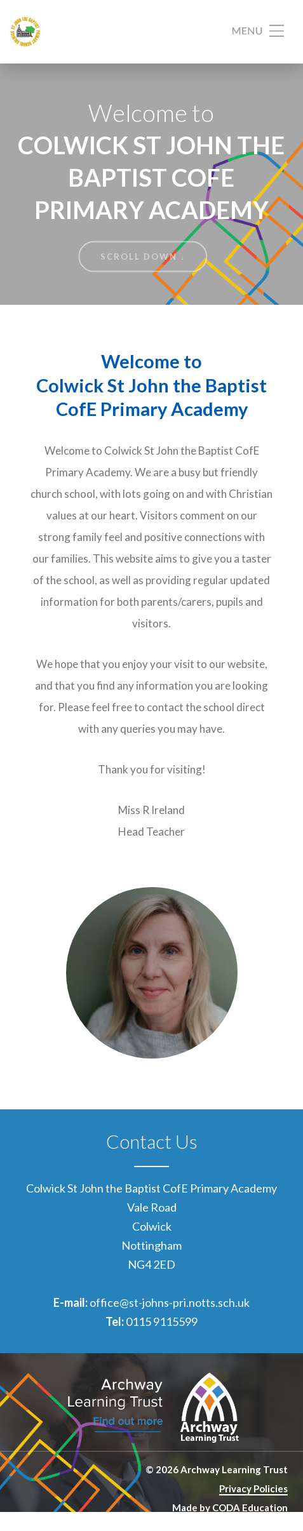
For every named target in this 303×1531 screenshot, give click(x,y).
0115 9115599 (162, 1321)
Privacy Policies (253, 1488)
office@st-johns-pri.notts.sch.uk (170, 1302)
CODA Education (250, 1507)
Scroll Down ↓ (143, 256)
